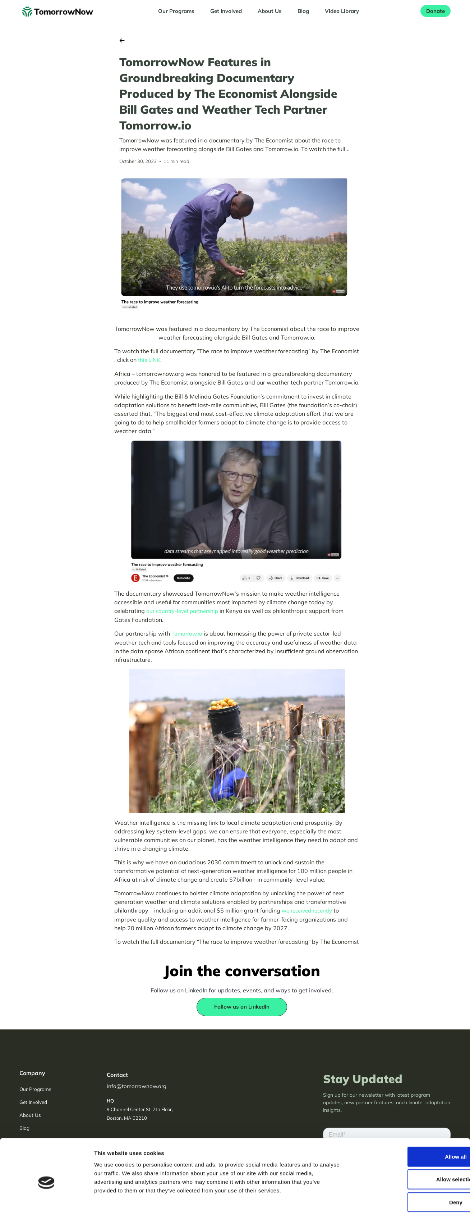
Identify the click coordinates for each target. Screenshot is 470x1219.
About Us (270, 11)
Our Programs (176, 11)
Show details (377, 1205)
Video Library (342, 11)
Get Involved (226, 11)
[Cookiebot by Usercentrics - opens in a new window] (46, 1205)
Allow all (410, 1127)
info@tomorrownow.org (136, 1086)
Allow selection (409, 1149)
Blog (303, 11)
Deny (410, 1172)
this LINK (149, 359)
